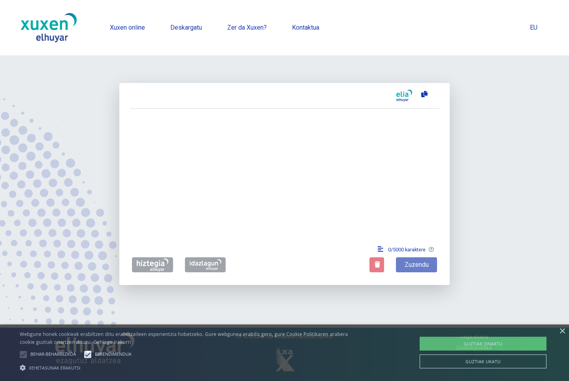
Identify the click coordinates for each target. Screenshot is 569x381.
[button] (23, 354)
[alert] (284, 352)
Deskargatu (186, 27)
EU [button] (533, 27)
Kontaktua (305, 27)
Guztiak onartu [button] (482, 344)
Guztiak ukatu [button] (483, 361)
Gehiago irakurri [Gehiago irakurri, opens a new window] (112, 342)
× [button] (562, 331)
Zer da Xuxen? (247, 27)
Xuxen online (127, 27)
